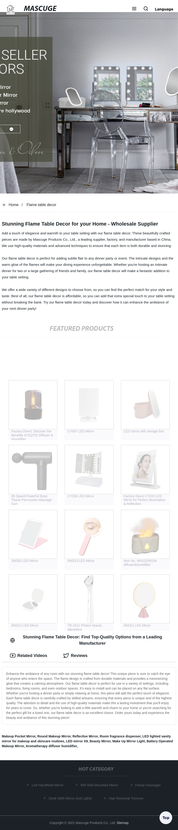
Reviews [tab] (75, 655)
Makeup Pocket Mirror (19, 736)
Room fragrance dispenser (120, 736)
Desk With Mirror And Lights (70, 798)
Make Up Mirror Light (128, 741)
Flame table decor (41, 205)
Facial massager (149, 785)
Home (14, 205)
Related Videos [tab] (28, 655)
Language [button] (164, 9)
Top (165, 818)
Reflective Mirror (85, 736)
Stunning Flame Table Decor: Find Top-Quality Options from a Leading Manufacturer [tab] (86, 640)
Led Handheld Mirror (48, 785)
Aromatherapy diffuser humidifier (51, 746)
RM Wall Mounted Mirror (100, 785)
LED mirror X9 (77, 741)
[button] (134, 9)
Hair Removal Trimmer (127, 798)
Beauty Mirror (100, 741)
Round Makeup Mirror (54, 736)
